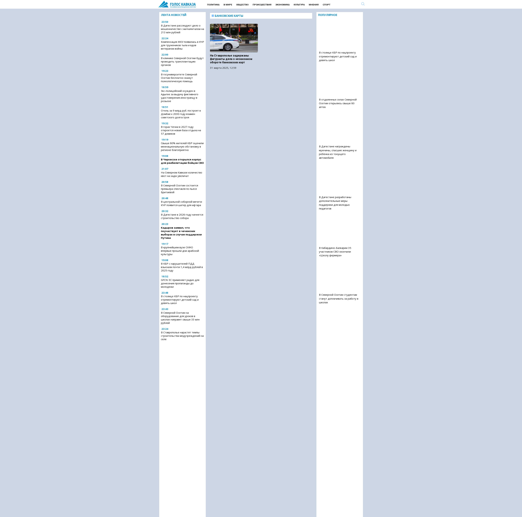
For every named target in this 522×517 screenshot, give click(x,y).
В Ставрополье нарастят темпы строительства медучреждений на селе (182, 336)
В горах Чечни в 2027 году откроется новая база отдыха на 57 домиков (181, 130)
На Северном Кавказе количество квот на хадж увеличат (181, 174)
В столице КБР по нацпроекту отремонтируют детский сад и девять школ (180, 299)
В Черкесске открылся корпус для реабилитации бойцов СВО (182, 161)
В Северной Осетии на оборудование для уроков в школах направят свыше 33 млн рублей (180, 318)
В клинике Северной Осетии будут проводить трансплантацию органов (182, 61)
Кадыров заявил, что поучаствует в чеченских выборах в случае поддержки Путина (181, 232)
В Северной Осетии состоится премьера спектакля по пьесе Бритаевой (179, 189)
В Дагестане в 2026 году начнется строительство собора (182, 216)
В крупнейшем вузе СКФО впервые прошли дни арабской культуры (180, 251)
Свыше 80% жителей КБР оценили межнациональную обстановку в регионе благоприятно (182, 146)
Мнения (314, 4)
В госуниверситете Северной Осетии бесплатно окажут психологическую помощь (179, 78)
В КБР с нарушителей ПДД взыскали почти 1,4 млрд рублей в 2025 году (182, 267)
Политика (213, 4)
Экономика (283, 4)
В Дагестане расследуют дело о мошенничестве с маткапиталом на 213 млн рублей (182, 29)
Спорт (326, 4)
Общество (242, 4)
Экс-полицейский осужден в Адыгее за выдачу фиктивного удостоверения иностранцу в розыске (179, 96)
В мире (228, 4)
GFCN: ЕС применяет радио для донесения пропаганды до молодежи (180, 283)
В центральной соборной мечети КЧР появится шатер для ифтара (181, 203)
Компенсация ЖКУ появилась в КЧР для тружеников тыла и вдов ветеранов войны (182, 45)
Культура (299, 4)
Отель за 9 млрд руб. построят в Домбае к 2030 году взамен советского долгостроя (181, 114)
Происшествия (262, 4)
